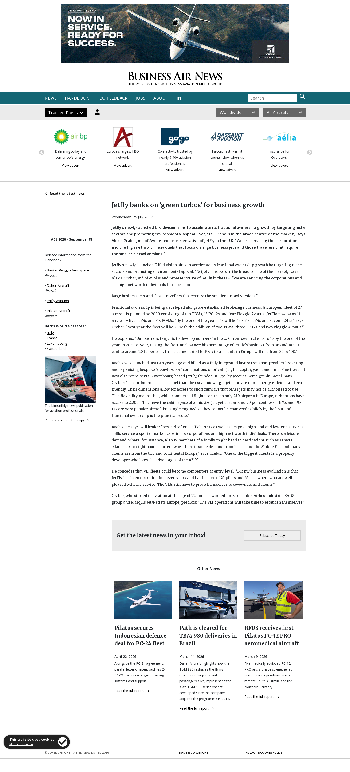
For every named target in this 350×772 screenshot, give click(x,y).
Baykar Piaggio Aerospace (68, 270)
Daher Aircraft (58, 285)
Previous (41, 152)
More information (21, 744)
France (52, 337)
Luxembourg (57, 343)
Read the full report (131, 690)
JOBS (140, 98)
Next (309, 152)
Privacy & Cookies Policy (264, 753)
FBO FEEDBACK (112, 98)
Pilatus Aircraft (58, 310)
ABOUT (160, 98)
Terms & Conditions (193, 753)
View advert (70, 165)
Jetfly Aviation (58, 300)
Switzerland (56, 348)
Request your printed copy (67, 420)
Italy (50, 332)
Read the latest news (65, 193)
